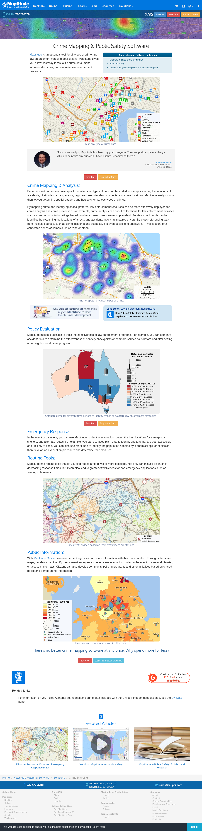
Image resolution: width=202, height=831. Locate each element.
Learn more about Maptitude (108, 660)
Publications (158, 816)
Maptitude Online (44, 558)
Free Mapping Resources (164, 804)
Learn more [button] (99, 827)
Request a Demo (108, 177)
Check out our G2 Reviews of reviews (167, 677)
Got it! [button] (194, 827)
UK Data (177, 697)
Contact (156, 798)
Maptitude (36, 54)
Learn (82, 6)
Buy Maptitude (60, 809)
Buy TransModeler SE (64, 812)
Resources (108, 6)
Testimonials (10, 818)
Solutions (126, 6)
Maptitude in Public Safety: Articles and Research (162, 766)
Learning (8, 809)
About (56, 795)
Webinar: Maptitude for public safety (101, 764)
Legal (155, 807)
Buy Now (85, 660)
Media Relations (160, 810)
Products (156, 819)
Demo (190, 14)
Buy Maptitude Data (63, 815)
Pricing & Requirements (15, 812)
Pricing (69, 6)
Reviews (160, 14)
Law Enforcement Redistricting (138, 312)
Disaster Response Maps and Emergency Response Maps (40, 766)
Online (54, 6)
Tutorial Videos (11, 806)
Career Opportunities (162, 801)
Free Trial (173, 14)
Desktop (39, 6)
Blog (94, 6)
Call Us (16, 14)
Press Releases (159, 813)
